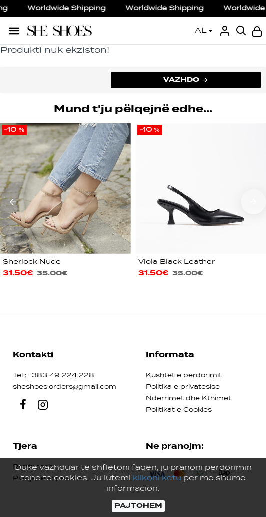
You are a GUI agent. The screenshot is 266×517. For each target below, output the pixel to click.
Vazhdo (181, 80)
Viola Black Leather (176, 261)
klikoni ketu (157, 478)
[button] (12, 201)
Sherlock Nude (32, 261)
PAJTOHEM (138, 506)
